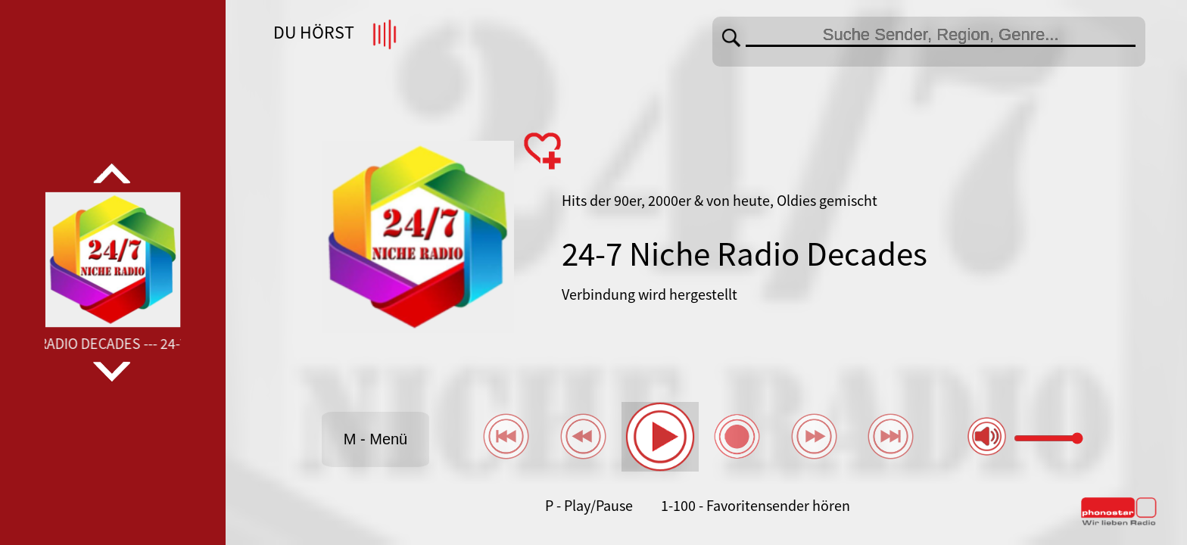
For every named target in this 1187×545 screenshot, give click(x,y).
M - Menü (375, 439)
